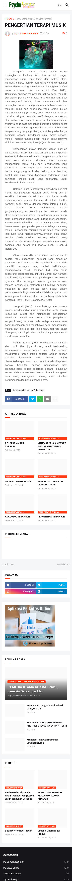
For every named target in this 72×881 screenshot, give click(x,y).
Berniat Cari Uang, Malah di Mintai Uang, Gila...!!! (45, 707)
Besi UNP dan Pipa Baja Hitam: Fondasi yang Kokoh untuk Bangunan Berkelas (19, 795)
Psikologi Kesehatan (36, 862)
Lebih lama (62, 564)
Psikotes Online (36, 868)
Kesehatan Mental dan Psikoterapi (34, 19)
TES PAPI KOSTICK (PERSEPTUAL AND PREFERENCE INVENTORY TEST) (47, 724)
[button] (4, 5)
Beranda (9, 19)
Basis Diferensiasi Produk (18, 830)
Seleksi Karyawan (36, 873)
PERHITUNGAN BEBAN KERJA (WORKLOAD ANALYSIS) (50, 795)
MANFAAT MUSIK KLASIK (18, 481)
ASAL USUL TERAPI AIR (17, 516)
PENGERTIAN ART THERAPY (14, 445)
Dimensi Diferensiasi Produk (49, 832)
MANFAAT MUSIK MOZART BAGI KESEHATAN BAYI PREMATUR (52, 446)
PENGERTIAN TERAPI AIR (51, 516)
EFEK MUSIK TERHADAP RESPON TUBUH (50, 483)
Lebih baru (9, 564)
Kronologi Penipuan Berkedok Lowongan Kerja (42, 741)
